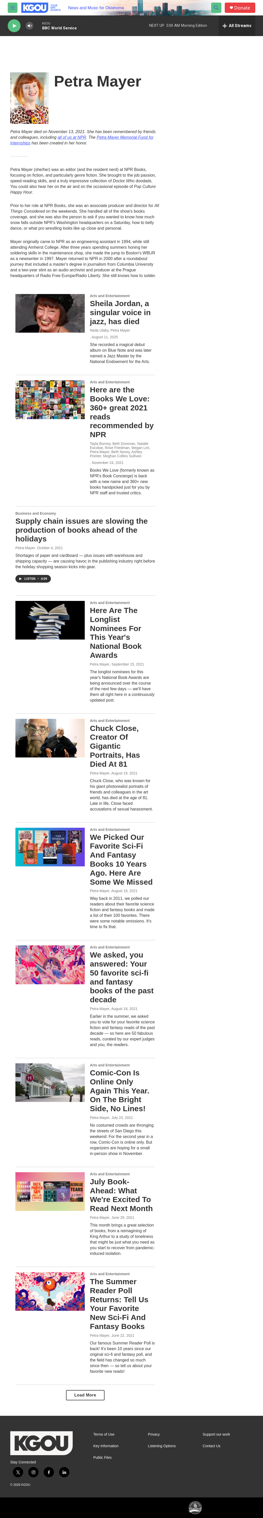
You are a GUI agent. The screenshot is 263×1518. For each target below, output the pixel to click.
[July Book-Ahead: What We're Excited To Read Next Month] (50, 1191)
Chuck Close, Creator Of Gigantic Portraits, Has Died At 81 (115, 746)
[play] (14, 26)
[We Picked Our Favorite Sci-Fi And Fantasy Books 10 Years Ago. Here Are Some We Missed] (50, 847)
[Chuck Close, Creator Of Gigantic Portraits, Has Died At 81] (50, 738)
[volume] (29, 26)
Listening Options (162, 1446)
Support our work (216, 1434)
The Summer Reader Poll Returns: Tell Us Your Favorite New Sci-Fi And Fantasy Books (119, 1304)
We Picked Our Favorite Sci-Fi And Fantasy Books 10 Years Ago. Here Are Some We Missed (121, 859)
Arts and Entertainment (110, 296)
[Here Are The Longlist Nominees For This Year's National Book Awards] (50, 620)
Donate (242, 8)
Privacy (154, 1434)
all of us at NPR (72, 137)
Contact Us (211, 1446)
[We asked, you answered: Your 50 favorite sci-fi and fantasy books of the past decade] (50, 964)
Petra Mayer (25, 548)
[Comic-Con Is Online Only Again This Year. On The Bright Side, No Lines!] (50, 1082)
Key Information (105, 1446)
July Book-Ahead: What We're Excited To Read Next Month (121, 1195)
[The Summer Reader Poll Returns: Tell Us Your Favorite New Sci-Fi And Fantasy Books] (50, 1291)
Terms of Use (103, 1434)
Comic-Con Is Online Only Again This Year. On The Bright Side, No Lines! (119, 1090)
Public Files (102, 1458)
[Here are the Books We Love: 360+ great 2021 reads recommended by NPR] (50, 399)
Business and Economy (35, 513)
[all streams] (237, 25)
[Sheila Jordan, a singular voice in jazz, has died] (50, 313)
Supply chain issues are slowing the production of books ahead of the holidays (81, 530)
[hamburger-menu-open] (12, 8)
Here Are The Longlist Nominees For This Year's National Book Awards (116, 632)
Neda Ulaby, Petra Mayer (110, 330)
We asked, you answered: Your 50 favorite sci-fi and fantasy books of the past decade (122, 977)
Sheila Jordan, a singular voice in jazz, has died (120, 312)
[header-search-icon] (216, 8)
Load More (85, 1395)
